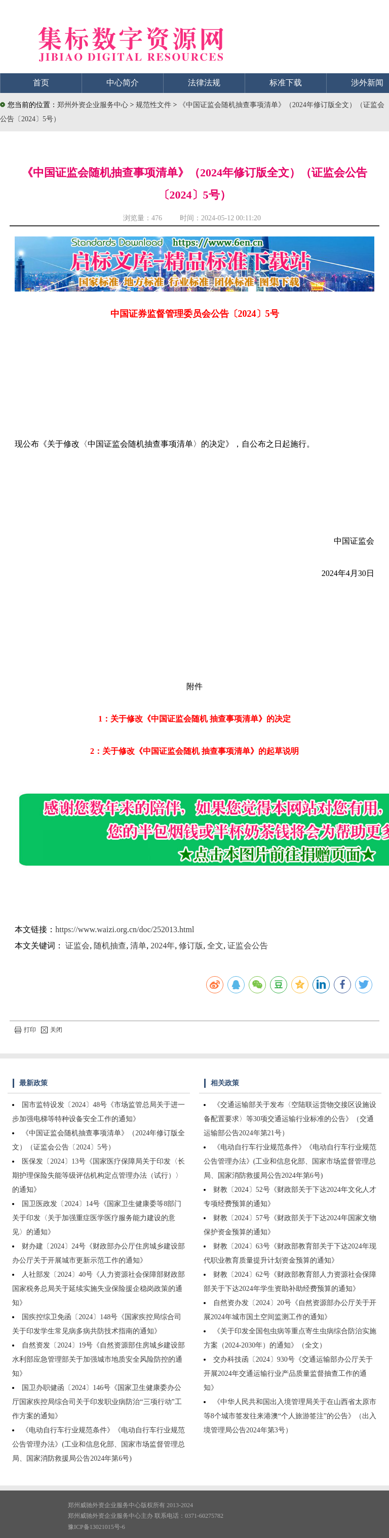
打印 (25, 1029)
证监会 (77, 945)
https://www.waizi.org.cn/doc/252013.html (124, 929)
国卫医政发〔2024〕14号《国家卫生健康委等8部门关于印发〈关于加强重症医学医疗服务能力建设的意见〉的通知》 (96, 1218)
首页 (41, 82)
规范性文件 (154, 105)
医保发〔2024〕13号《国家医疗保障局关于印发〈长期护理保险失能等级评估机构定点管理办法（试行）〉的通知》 (98, 1175)
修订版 (191, 945)
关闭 (51, 1029)
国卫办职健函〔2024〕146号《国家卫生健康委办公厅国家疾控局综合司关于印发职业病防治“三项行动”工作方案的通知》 (96, 1402)
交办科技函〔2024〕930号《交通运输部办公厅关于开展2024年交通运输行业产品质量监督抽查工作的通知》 (288, 1373)
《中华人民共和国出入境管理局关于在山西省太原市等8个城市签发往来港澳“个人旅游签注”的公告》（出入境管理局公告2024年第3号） (290, 1416)
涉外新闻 (367, 82)
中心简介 (122, 82)
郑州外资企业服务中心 (92, 105)
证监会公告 (247, 945)
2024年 (162, 945)
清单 (138, 945)
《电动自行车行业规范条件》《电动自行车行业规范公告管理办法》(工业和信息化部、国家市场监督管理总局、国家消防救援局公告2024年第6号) (98, 1444)
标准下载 (285, 82)
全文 (215, 945)
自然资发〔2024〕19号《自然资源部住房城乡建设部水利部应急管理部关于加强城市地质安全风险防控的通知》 (98, 1359)
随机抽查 (110, 945)
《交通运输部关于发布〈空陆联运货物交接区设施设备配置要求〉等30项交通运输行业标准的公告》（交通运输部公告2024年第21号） (290, 1119)
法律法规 (204, 82)
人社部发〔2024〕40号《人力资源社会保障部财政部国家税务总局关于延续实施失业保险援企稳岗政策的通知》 (98, 1289)
